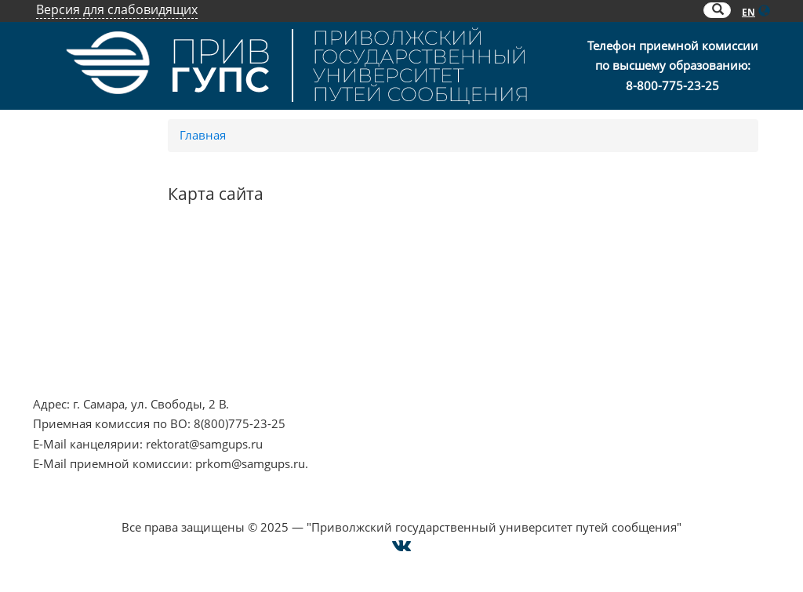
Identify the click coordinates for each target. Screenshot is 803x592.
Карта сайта (550, 332)
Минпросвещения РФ (95, 352)
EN (748, 12)
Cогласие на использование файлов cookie (401, 507)
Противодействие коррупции (118, 312)
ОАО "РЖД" (292, 312)
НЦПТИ (53, 272)
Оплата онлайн (561, 312)
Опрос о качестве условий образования (632, 292)
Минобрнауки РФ (84, 332)
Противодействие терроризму (120, 292)
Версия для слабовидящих (117, 9)
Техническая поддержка (585, 352)
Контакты (544, 272)
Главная (203, 135)
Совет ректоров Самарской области (362, 352)
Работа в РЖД (72, 372)
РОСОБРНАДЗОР (307, 292)
